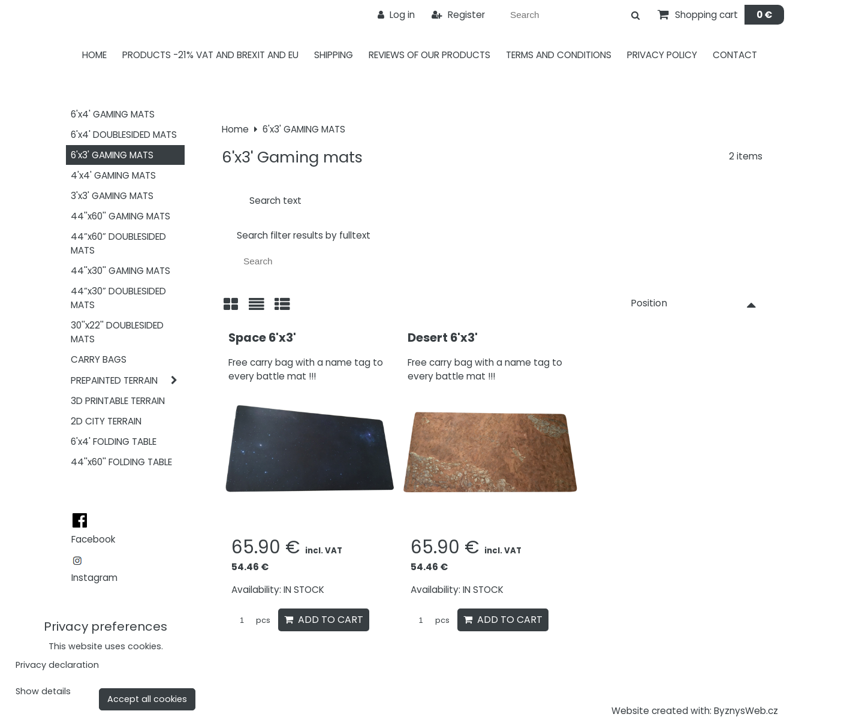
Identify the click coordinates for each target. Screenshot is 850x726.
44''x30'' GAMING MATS (120, 270)
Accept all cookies (147, 699)
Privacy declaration (57, 665)
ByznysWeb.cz (746, 710)
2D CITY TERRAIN (106, 421)
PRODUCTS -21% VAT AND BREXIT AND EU (210, 55)
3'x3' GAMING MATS (112, 195)
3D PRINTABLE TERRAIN (118, 400)
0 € (764, 14)
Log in (396, 14)
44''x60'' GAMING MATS (120, 216)
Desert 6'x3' (443, 337)
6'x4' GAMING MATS (113, 114)
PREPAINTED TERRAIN (128, 380)
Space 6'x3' (262, 337)
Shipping (333, 55)
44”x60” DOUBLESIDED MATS (118, 243)
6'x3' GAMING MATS (112, 155)
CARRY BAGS (98, 359)
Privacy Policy (662, 55)
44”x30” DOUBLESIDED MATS (118, 298)
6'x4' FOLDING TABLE (113, 441)
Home (94, 55)
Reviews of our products (429, 55)
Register (458, 14)
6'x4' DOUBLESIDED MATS (124, 134)
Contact (735, 55)
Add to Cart (323, 619)
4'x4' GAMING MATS (113, 175)
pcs (250, 620)
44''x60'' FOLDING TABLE (121, 462)
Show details (43, 692)
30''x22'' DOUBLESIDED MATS (117, 332)
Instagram (94, 577)
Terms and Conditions (558, 55)
